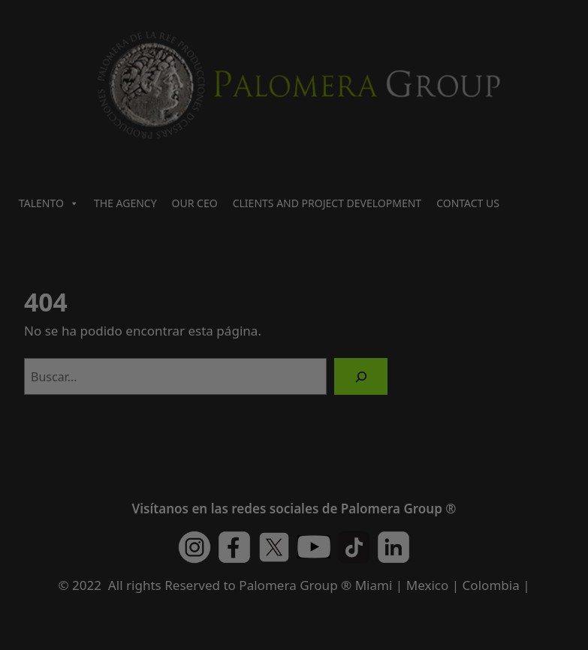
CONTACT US (467, 203)
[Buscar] (360, 376)
